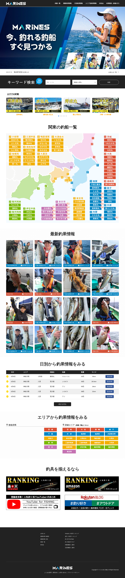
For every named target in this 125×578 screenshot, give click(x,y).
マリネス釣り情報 (103, 570)
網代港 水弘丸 (48, 114)
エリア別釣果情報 (91, 3)
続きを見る (62, 404)
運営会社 (55, 572)
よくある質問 (47, 572)
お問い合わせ (62, 572)
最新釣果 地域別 (44, 536)
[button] (117, 106)
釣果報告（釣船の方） (113, 3)
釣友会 (101, 3)
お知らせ (42, 533)
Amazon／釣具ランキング (72, 533)
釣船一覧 (57, 3)
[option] (62, 38)
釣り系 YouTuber (69, 539)
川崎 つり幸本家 (105, 114)
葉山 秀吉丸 (77, 114)
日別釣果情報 (78, 3)
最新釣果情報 (67, 3)
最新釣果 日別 (44, 539)
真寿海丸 (19, 114)
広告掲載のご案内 (69, 547)
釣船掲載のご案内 (69, 544)
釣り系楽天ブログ (69, 542)
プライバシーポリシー (73, 572)
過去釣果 (109, 376)
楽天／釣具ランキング (71, 536)
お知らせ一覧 (112, 72)
